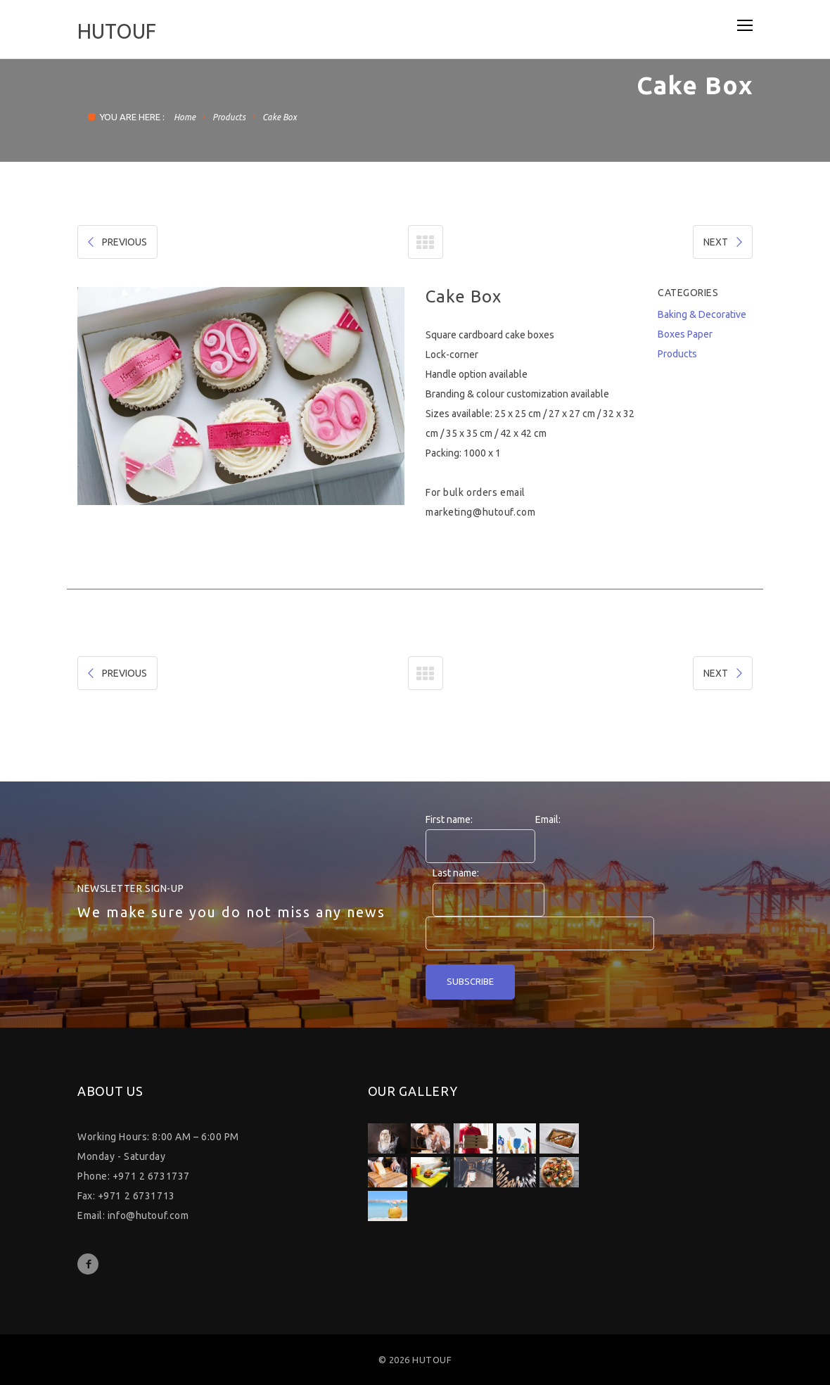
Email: (548, 819)
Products (228, 117)
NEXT (724, 242)
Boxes (671, 334)
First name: (449, 819)
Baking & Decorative (702, 314)
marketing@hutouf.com (480, 512)
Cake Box (279, 117)
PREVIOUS (116, 242)
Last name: (456, 873)
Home (185, 117)
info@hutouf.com (148, 1215)
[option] (240, 396)
